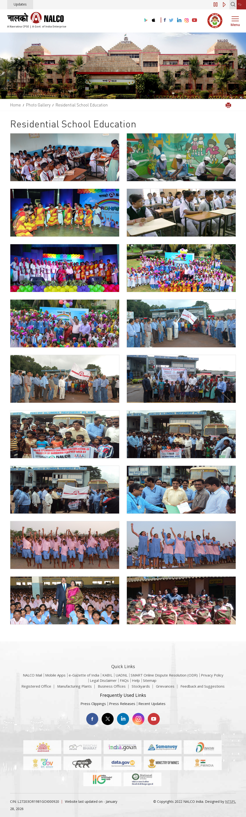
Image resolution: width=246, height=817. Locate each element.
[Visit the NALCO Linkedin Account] (179, 20)
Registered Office (36, 689)
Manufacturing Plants (74, 689)
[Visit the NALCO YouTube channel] (194, 20)
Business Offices (112, 689)
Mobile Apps (55, 685)
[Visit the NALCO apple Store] (153, 19)
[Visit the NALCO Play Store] (145, 20)
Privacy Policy (212, 685)
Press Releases (122, 703)
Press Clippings (93, 703)
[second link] (241, 4)
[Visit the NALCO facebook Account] (165, 20)
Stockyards (141, 689)
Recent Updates (152, 703)
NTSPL (230, 801)
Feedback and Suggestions (202, 689)
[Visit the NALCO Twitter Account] (171, 20)
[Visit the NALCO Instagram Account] (186, 20)
